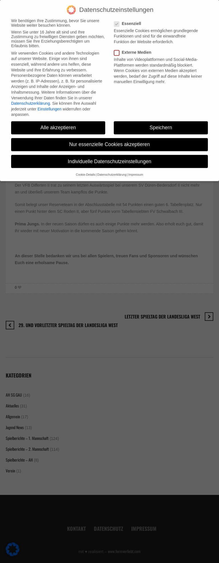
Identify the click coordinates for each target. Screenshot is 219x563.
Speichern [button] (161, 122)
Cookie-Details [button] (85, 169)
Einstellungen (50, 103)
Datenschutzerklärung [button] (111, 169)
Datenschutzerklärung (30, 98)
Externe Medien (134, 47)
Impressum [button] (135, 169)
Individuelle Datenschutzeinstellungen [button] (109, 156)
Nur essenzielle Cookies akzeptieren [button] (109, 139)
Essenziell (129, 18)
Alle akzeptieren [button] (58, 122)
